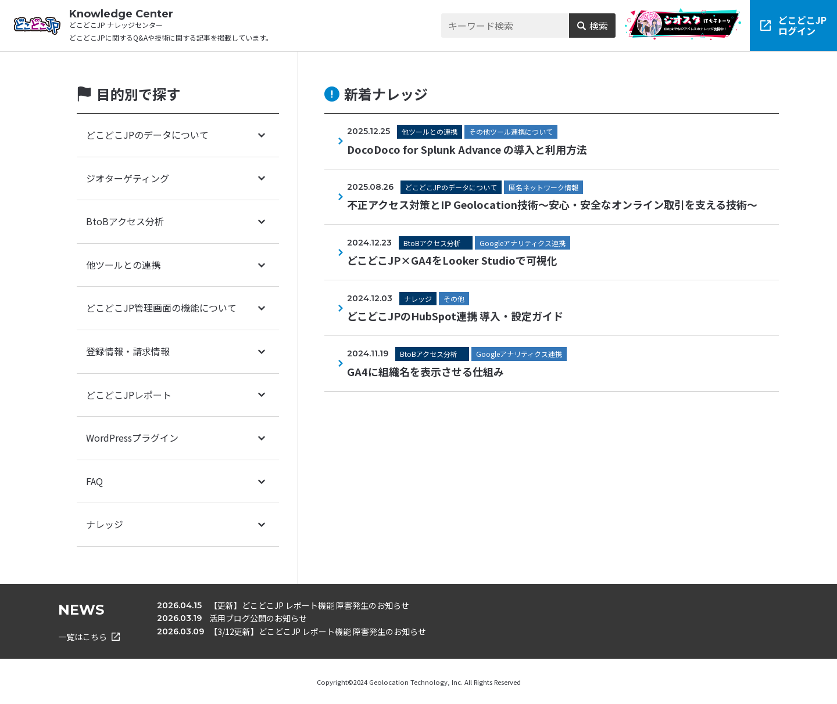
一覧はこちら (89, 636)
